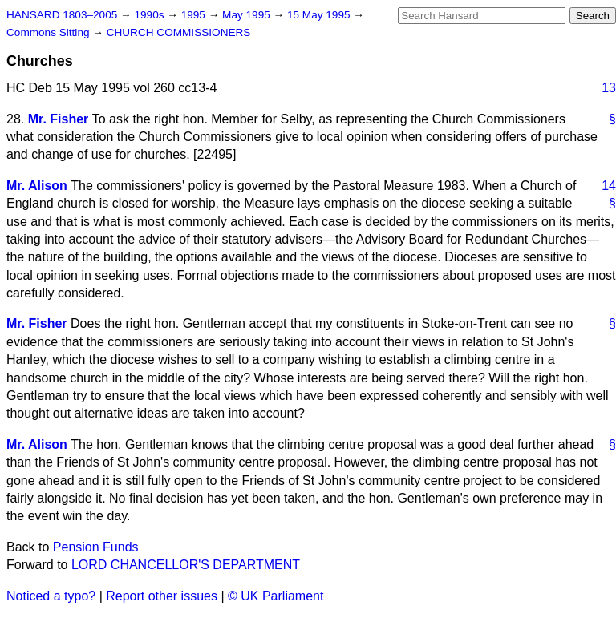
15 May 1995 (320, 15)
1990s (150, 15)
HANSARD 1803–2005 (61, 15)
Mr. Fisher (58, 119)
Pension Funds (96, 547)
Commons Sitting (49, 32)
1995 (195, 15)
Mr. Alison (36, 185)
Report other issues (161, 596)
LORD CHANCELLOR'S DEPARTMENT (185, 565)
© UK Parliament (275, 596)
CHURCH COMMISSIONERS (179, 32)
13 (609, 88)
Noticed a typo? (50, 596)
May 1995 (247, 15)
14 (609, 185)
